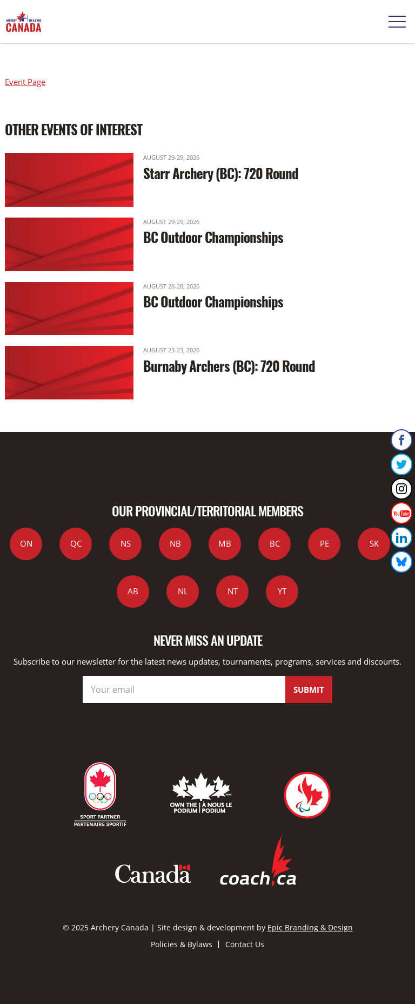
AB (133, 591)
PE (324, 543)
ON (26, 543)
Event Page (25, 81)
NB (175, 543)
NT (232, 591)
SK (374, 543)
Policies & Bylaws (181, 944)
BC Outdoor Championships (213, 237)
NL (183, 591)
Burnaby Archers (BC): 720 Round (229, 366)
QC (76, 543)
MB (224, 543)
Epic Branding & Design (310, 927)
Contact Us (244, 944)
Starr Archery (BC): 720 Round (220, 173)
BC (275, 543)
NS (126, 543)
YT (282, 591)
